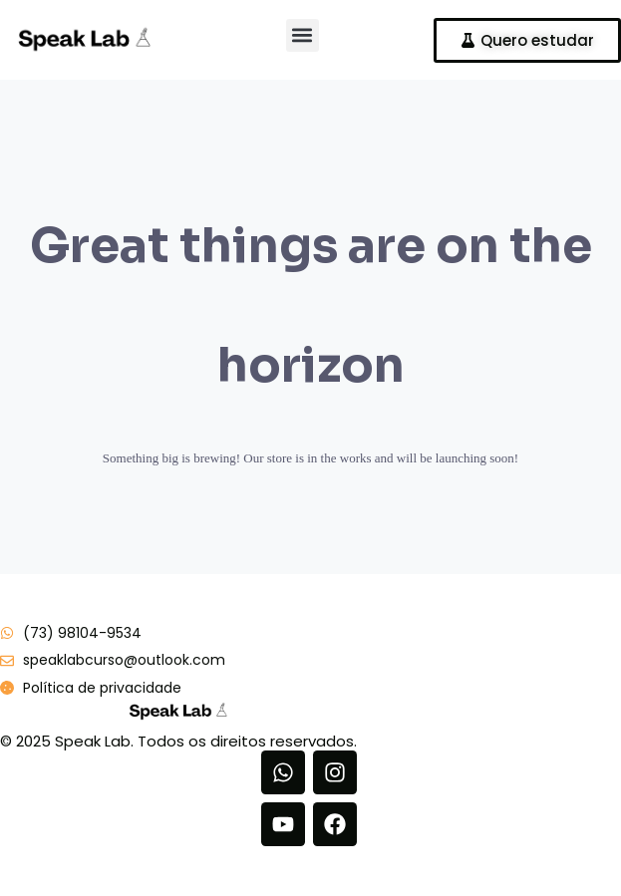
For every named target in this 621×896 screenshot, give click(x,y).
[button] (302, 35)
